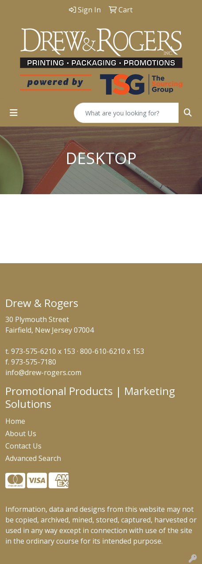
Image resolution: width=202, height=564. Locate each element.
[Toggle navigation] (13, 113)
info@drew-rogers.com (43, 372)
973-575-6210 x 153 (43, 351)
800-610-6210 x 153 (112, 351)
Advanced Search (33, 458)
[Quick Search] (126, 113)
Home (15, 421)
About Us (20, 433)
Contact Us (23, 446)
